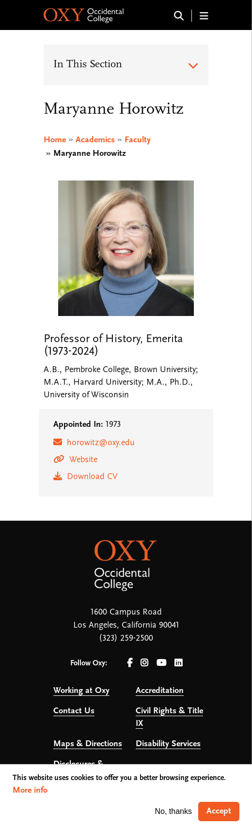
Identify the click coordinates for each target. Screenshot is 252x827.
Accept (218, 811)
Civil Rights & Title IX (169, 717)
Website (83, 460)
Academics (95, 140)
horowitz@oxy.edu (101, 443)
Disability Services (168, 744)
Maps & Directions (87, 744)
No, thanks (173, 811)
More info (30, 790)
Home (55, 140)
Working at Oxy (81, 690)
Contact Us (73, 711)
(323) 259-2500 (126, 638)
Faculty (138, 140)
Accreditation (160, 690)
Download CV (92, 476)
